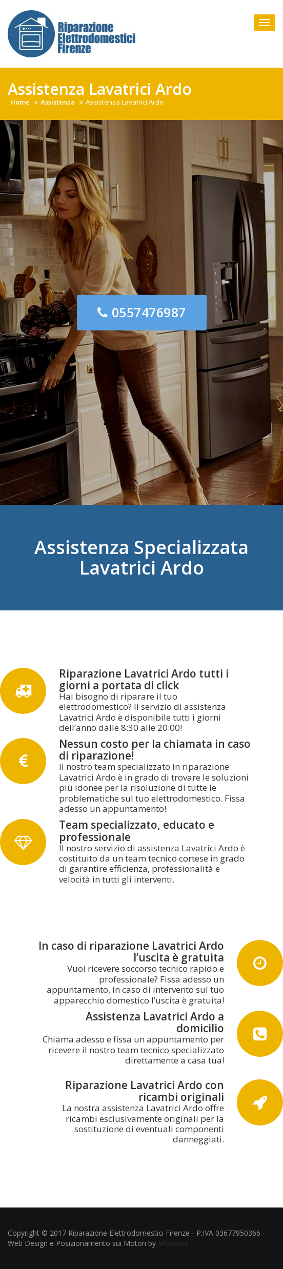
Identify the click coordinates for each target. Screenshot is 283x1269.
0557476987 (141, 311)
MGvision (173, 1243)
